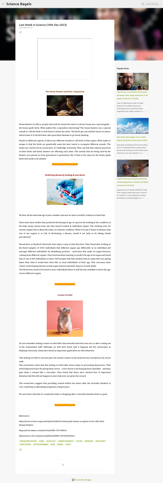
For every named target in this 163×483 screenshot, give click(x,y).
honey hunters (25, 444)
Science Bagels (18, 4)
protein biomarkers (41, 444)
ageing (41, 441)
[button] (20, 32)
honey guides (100, 441)
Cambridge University (66, 441)
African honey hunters (28, 441)
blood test (51, 441)
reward (60, 444)
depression (89, 441)
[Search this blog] (149, 4)
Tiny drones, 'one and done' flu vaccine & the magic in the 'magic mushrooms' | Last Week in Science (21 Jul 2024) (132, 95)
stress (68, 444)
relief (53, 444)
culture (79, 441)
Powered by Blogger (81, 480)
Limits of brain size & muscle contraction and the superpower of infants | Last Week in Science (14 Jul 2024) (132, 182)
